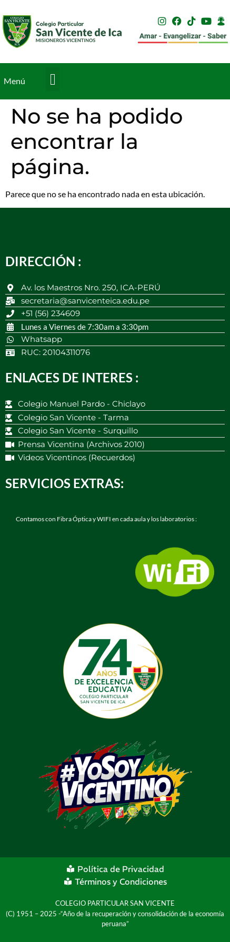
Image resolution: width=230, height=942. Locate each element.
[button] (52, 79)
